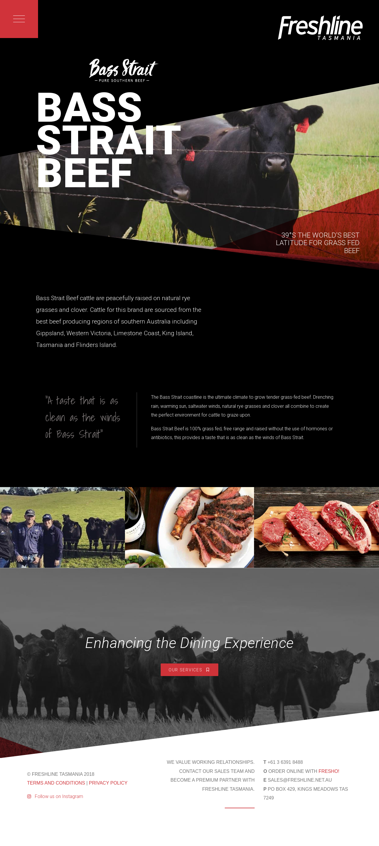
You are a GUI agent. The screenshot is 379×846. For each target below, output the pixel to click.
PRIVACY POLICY (108, 782)
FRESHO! (328, 771)
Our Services (189, 670)
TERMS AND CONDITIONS (56, 782)
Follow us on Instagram (55, 796)
